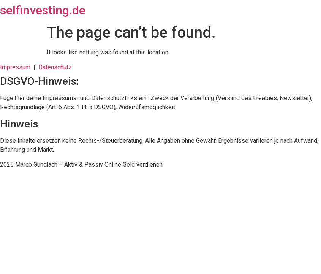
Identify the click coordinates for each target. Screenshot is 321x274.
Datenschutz (55, 67)
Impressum (16, 67)
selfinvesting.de (42, 10)
